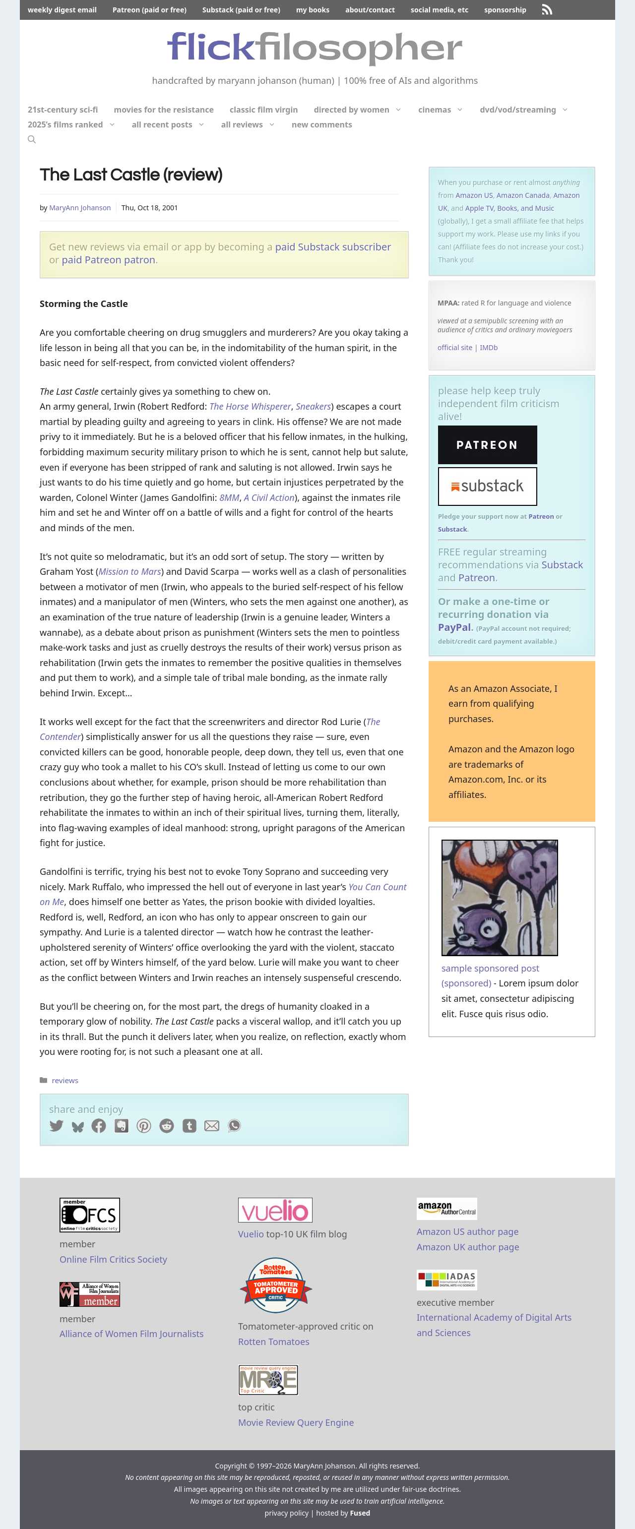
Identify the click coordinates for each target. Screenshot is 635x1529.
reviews (65, 1080)
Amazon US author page (468, 1231)
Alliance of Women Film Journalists (132, 1334)
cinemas (445, 109)
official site (455, 347)
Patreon (541, 516)
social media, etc (439, 9)
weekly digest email (62, 9)
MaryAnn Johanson (80, 207)
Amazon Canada (523, 195)
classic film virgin (264, 109)
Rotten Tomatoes (274, 1341)
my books (312, 9)
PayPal (454, 627)
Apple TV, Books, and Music (509, 208)
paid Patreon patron (109, 259)
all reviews (252, 124)
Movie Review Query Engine (296, 1422)
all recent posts (172, 124)
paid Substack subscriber (333, 246)
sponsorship (505, 9)
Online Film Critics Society (113, 1259)
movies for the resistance (164, 109)
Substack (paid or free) (241, 9)
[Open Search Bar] (32, 139)
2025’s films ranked (76, 124)
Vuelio (251, 1234)
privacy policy (287, 1513)
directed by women (362, 109)
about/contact (370, 9)
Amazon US (474, 195)
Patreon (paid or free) (150, 9)
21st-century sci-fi (63, 109)
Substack (452, 529)
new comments (322, 124)
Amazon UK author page (468, 1247)
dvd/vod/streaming (528, 109)
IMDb (489, 347)
